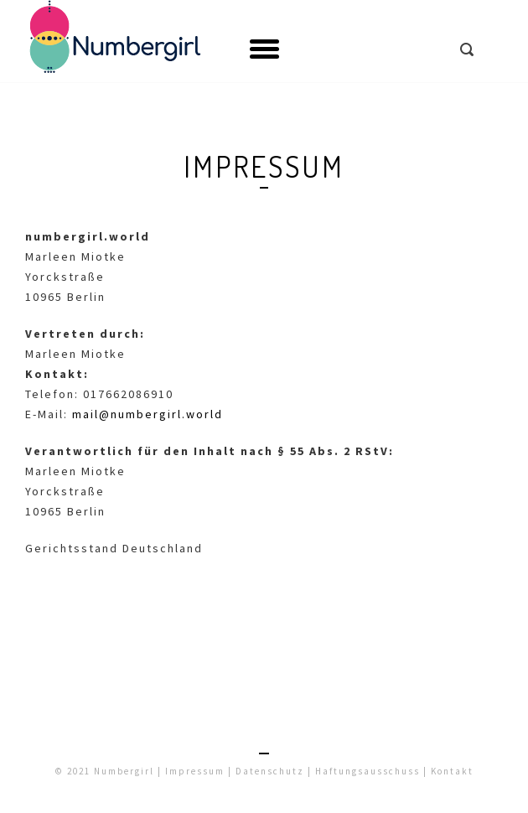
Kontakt (452, 771)
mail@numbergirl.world (147, 414)
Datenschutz (270, 771)
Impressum (195, 771)
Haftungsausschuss (367, 771)
